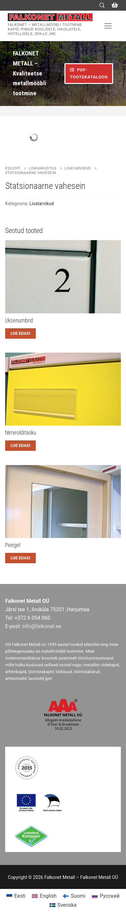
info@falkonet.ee (41, 626)
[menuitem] (16, 896)
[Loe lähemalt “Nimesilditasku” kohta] (20, 445)
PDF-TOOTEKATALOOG (89, 73)
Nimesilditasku (20, 432)
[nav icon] (108, 26)
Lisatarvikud (77, 168)
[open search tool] (102, 5)
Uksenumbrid (19, 320)
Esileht (13, 168)
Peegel (12, 545)
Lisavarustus (42, 168)
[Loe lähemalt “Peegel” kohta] (20, 558)
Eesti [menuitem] (19, 896)
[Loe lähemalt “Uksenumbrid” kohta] (20, 333)
